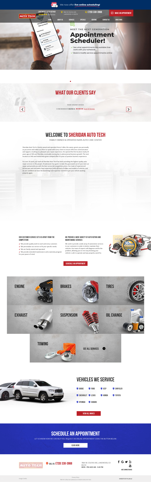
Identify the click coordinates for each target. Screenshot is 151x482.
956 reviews (51, 14)
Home (49, 20)
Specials (83, 20)
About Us (60, 20)
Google (122, 462)
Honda (105, 395)
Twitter (126, 462)
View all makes (89, 413)
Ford (93, 388)
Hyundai (82, 402)
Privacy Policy (75, 477)
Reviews (94, 20)
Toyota (118, 395)
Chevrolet (83, 395)
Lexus (93, 395)
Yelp (130, 462)
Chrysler (118, 388)
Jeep (104, 388)
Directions (118, 20)
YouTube (130, 466)
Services (71, 20)
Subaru (94, 402)
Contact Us (106, 20)
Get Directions (126, 469)
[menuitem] (49, 19)
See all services (91, 348)
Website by (125, 479)
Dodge (81, 388)
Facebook (119, 462)
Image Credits (23, 478)
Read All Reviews (89, 109)
